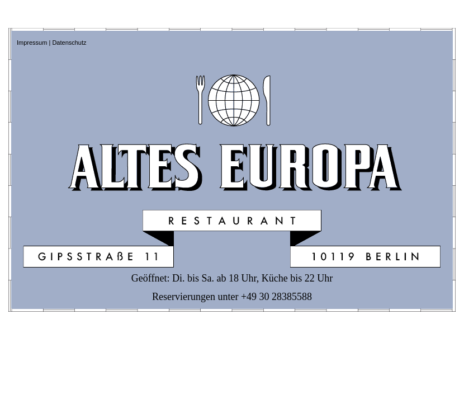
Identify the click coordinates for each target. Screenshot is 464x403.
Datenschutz (69, 42)
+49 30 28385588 (276, 296)
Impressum (32, 42)
